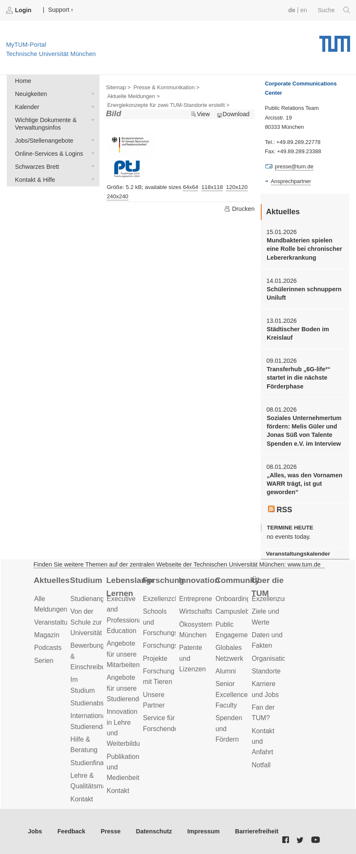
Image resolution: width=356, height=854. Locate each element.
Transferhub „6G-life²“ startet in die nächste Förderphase (298, 378)
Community (237, 580)
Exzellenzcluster (167, 598)
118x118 (212, 187)
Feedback (71, 831)
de (291, 10)
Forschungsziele (167, 645)
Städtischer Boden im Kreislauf (298, 333)
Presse (110, 831)
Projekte (155, 658)
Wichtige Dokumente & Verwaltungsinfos (91, 119)
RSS (280, 509)
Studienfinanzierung (99, 762)
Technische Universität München (334, 41)
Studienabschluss (96, 703)
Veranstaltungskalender (298, 554)
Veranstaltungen (58, 622)
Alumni (225, 671)
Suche (334, 10)
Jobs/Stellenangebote (91, 140)
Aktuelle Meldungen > (133, 96)
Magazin (46, 635)
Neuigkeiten (91, 93)
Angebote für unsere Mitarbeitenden (129, 654)
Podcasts (48, 647)
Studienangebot (93, 598)
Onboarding (232, 598)
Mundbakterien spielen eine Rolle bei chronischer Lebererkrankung (304, 249)
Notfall (261, 765)
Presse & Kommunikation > (167, 87)
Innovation (199, 580)
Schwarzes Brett (91, 166)
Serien (44, 660)
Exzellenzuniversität (281, 598)
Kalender (91, 106)
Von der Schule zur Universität (86, 622)
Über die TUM (267, 587)
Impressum (203, 831)
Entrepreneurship (204, 598)
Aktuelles (52, 580)
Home (23, 80)
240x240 (117, 196)
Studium (86, 580)
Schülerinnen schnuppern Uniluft (304, 293)
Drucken (239, 208)
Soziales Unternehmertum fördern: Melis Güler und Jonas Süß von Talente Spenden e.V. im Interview (304, 431)
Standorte (266, 671)
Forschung (163, 580)
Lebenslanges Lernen (129, 587)
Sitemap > (118, 87)
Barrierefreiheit (256, 831)
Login (19, 10)
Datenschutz (154, 831)
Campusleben (236, 611)
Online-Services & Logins (91, 153)
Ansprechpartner (291, 181)
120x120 (236, 187)
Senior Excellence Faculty (231, 694)
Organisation (270, 658)
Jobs (35, 831)
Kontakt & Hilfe (91, 179)
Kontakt (81, 799)
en (303, 10)
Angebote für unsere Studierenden (126, 688)
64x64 (190, 187)
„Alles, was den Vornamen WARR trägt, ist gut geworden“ (305, 484)
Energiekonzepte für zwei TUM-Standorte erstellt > (168, 105)
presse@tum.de (294, 166)
